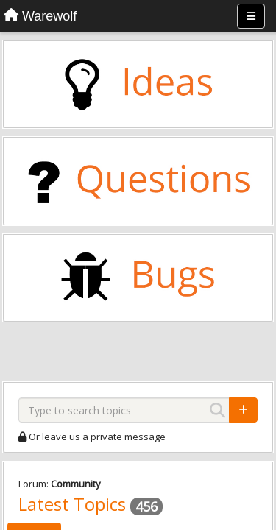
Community (76, 483)
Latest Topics (72, 504)
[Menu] (251, 16)
